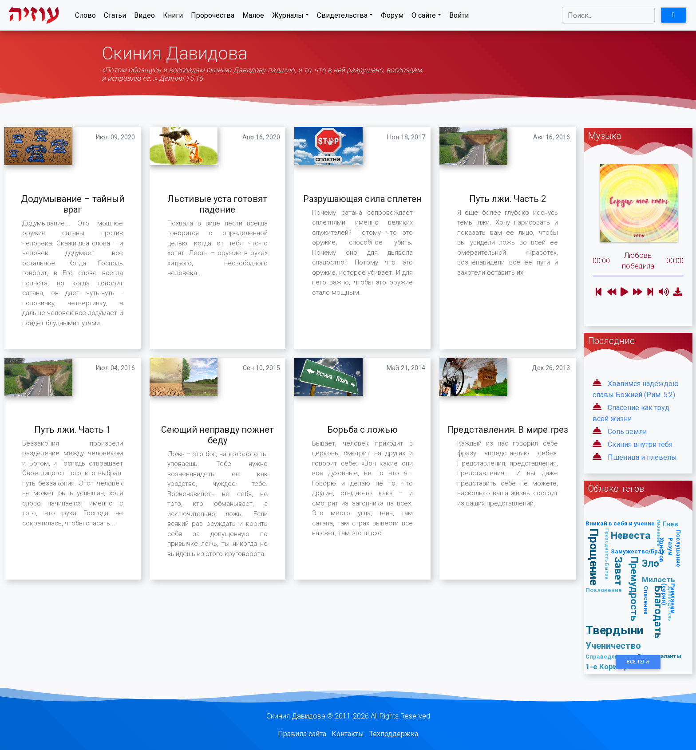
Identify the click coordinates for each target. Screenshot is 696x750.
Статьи (115, 17)
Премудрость (634, 589)
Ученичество (613, 645)
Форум (392, 17)
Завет (618, 571)
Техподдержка (393, 734)
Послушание (679, 548)
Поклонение (603, 590)
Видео (144, 17)
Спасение (646, 600)
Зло (650, 563)
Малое (253, 17)
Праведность (607, 545)
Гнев (670, 524)
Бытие (607, 571)
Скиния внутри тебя (640, 444)
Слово (85, 17)
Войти (459, 17)
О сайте (423, 17)
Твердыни (614, 630)
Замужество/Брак (638, 551)
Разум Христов (666, 549)
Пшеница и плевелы (642, 457)
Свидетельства (342, 17)
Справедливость (610, 656)
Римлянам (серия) (669, 598)
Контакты (348, 734)
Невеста (630, 535)
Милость (658, 579)
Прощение (594, 557)
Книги (173, 17)
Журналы (288, 17)
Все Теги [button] (638, 662)
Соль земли (627, 431)
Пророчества (212, 17)
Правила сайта (302, 734)
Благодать (658, 612)
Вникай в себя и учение (620, 523)
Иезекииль (659, 533)
